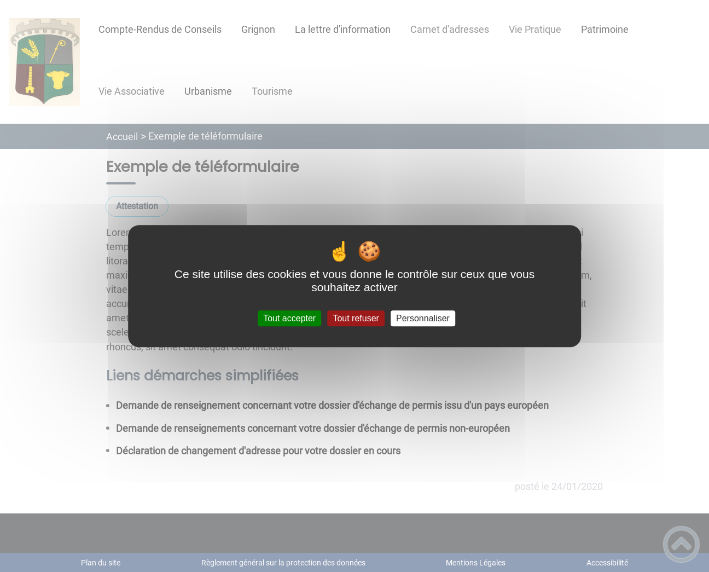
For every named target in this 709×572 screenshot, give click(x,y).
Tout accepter (289, 318)
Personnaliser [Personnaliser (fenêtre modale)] (423, 318)
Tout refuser (356, 318)
